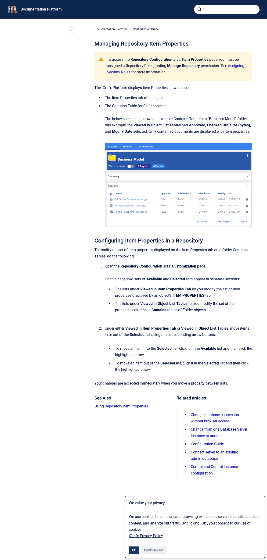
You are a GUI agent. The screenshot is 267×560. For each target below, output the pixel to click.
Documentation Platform (41, 9)
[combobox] (226, 9)
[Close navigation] (72, 30)
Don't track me (153, 550)
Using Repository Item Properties (121, 406)
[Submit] (199, 9)
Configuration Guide (146, 29)
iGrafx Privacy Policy (146, 536)
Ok (134, 550)
